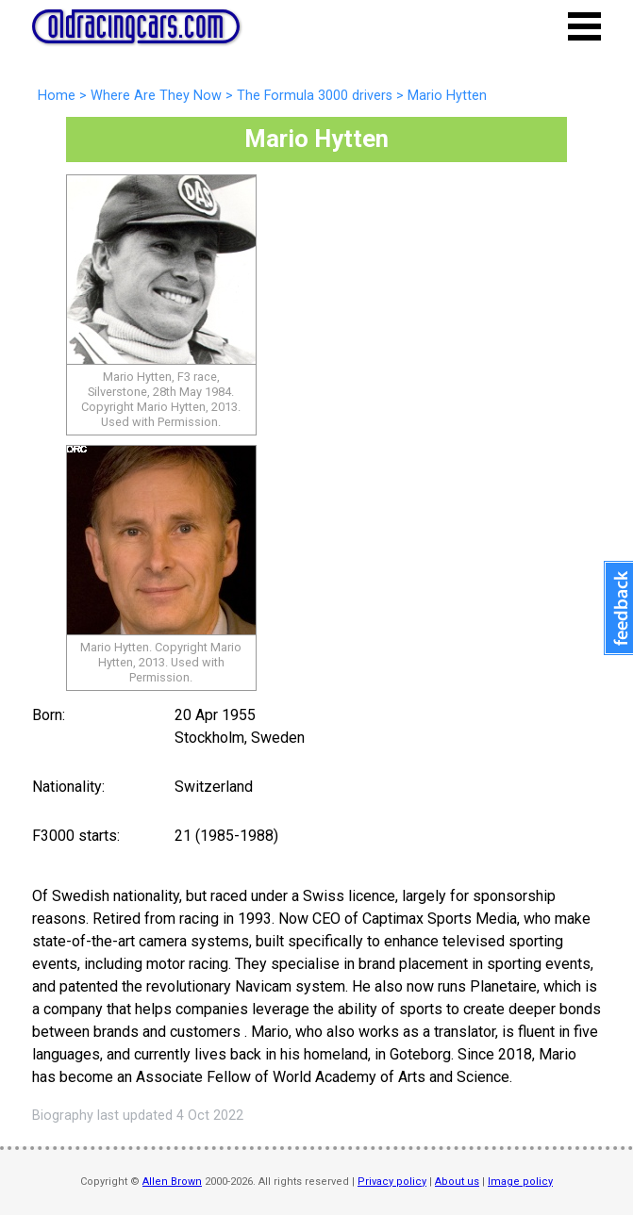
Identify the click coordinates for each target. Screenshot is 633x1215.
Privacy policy (392, 1181)
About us (457, 1181)
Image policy (520, 1181)
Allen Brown (172, 1181)
